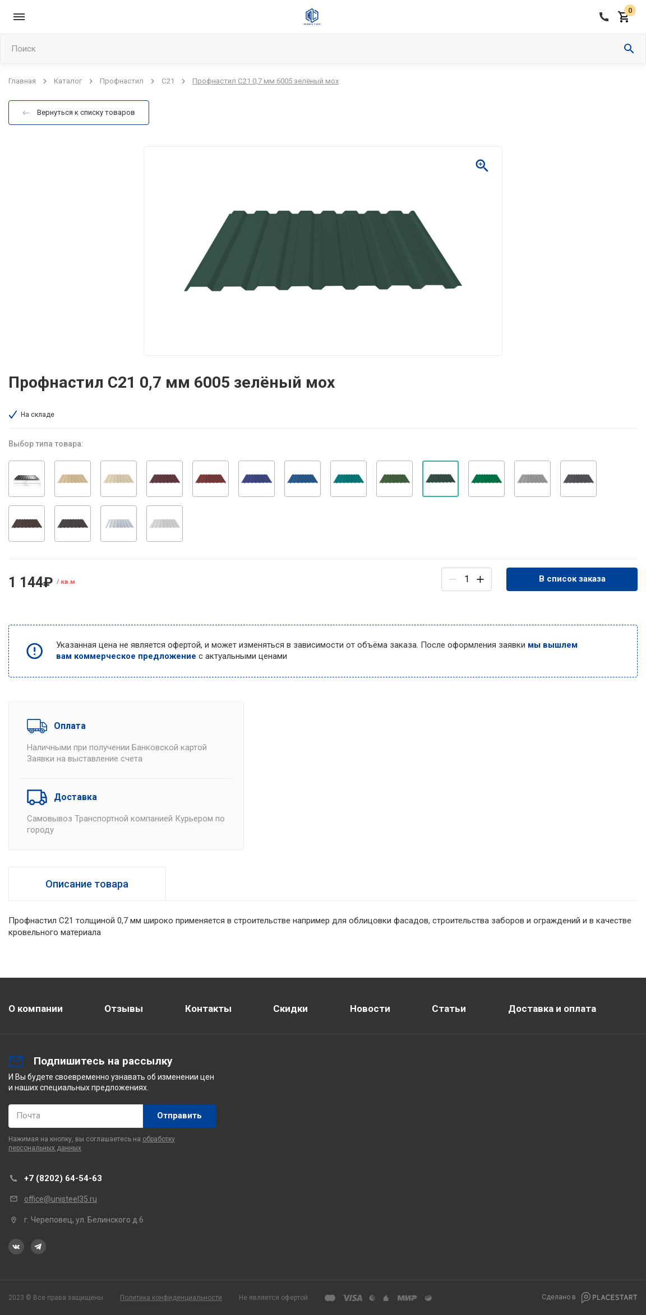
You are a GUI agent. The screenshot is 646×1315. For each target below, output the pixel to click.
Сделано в (590, 1297)
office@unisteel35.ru (60, 1199)
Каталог (68, 81)
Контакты (208, 1008)
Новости (370, 1008)
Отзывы (123, 1008)
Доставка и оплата (552, 1008)
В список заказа (572, 579)
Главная (22, 81)
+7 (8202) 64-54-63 (63, 1178)
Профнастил (122, 81)
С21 (168, 81)
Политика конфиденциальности (171, 1298)
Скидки (290, 1008)
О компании (35, 1008)
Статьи (449, 1008)
